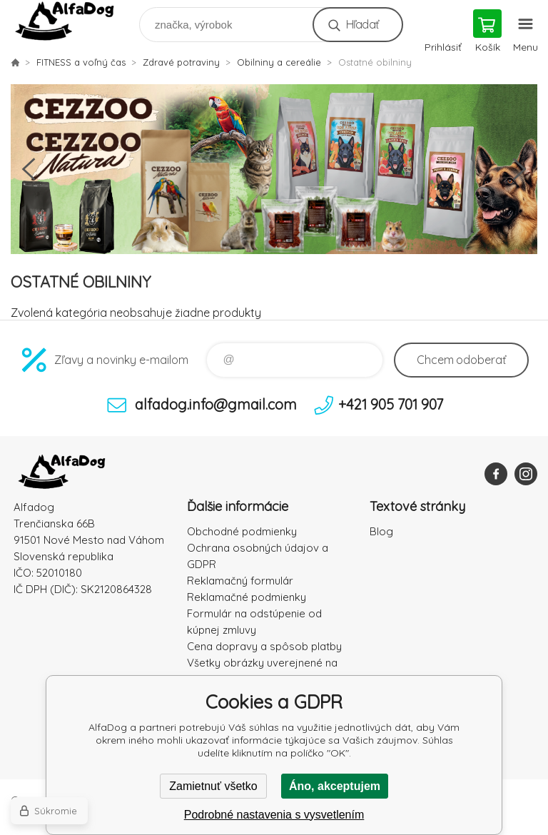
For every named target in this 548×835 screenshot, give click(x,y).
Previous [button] (28, 169)
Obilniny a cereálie (279, 62)
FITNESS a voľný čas (81, 62)
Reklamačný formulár (240, 580)
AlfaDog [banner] (74, 21)
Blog (381, 531)
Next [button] (519, 169)
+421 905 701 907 (390, 404)
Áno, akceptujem (334, 786)
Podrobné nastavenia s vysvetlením (274, 815)
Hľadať (362, 24)
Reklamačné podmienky (246, 597)
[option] (274, 169)
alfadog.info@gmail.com (216, 404)
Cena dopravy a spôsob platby (264, 646)
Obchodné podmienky (242, 531)
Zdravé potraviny (181, 62)
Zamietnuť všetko (213, 786)
